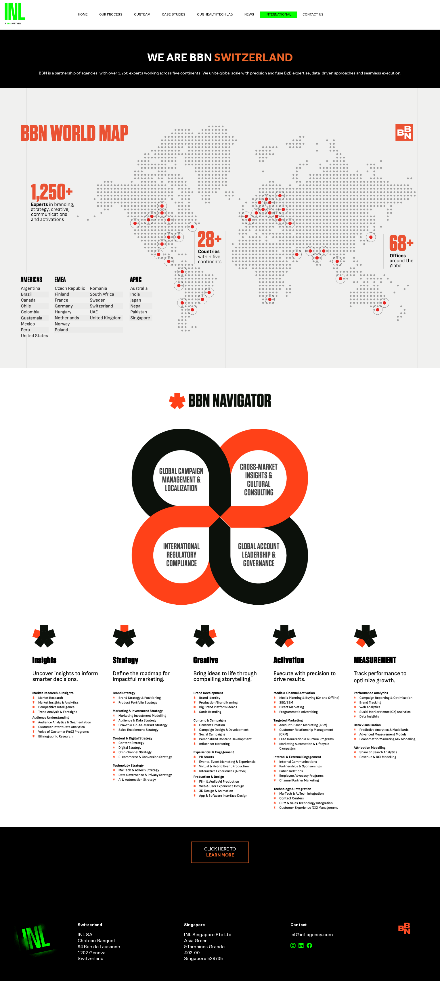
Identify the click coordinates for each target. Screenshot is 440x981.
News (249, 14)
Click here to (220, 852)
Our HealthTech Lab (215, 14)
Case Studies (173, 14)
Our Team (142, 14)
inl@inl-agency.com (311, 935)
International (278, 14)
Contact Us (313, 14)
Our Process (111, 14)
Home (83, 14)
